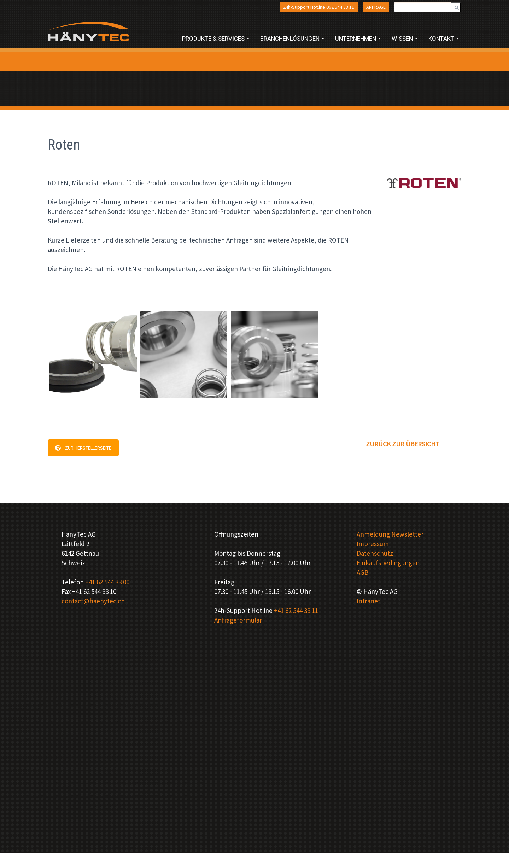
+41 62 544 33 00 (107, 582)
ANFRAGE (376, 7)
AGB (362, 572)
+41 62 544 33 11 (296, 610)
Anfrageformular (238, 620)
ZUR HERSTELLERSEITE (83, 448)
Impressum (373, 543)
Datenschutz (375, 553)
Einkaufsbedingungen (388, 563)
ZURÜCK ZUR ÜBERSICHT (402, 444)
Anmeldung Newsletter (390, 534)
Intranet (368, 601)
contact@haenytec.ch (93, 601)
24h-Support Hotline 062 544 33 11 (318, 7)
